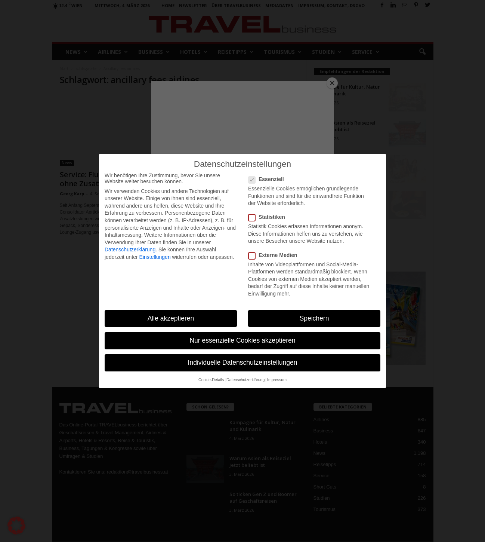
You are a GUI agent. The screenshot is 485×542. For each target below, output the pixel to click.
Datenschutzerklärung (130, 249)
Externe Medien (275, 255)
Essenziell (268, 179)
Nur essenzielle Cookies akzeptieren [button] (242, 340)
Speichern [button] (314, 318)
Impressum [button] (277, 379)
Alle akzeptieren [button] (171, 318)
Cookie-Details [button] (211, 379)
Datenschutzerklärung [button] (245, 379)
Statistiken (269, 217)
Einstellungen (155, 257)
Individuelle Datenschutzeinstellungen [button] (242, 362)
